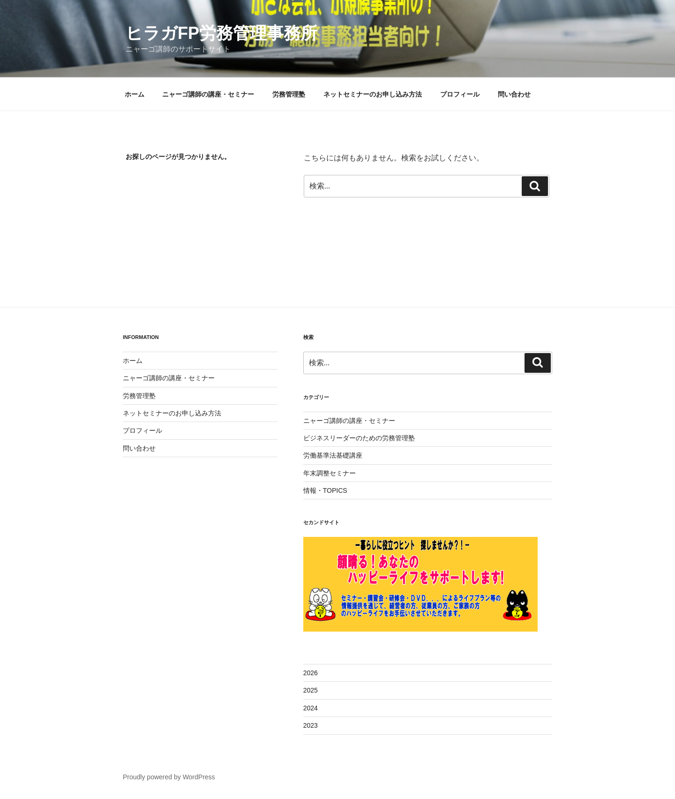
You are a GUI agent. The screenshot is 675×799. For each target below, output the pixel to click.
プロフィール (460, 94)
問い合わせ (514, 94)
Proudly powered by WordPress (169, 777)
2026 (310, 673)
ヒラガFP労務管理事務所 (221, 33)
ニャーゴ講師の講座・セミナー (208, 94)
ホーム (134, 94)
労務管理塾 (288, 94)
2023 (310, 725)
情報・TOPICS (325, 490)
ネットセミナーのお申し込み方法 (372, 94)
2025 (310, 690)
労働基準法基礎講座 (332, 455)
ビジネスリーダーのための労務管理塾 (359, 438)
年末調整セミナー (329, 473)
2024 (310, 708)
